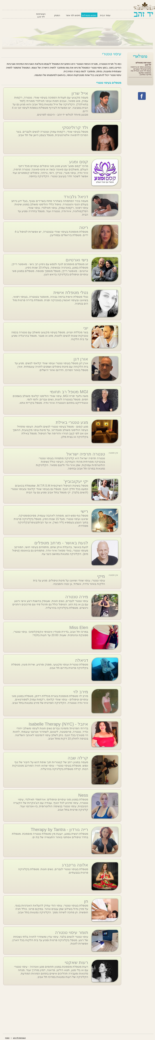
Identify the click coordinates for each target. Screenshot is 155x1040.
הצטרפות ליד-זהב (41, 15)
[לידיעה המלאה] (145, 74)
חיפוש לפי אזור (73, 15)
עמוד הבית (105, 15)
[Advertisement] (61, 1009)
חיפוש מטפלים (89, 15)
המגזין (57, 15)
